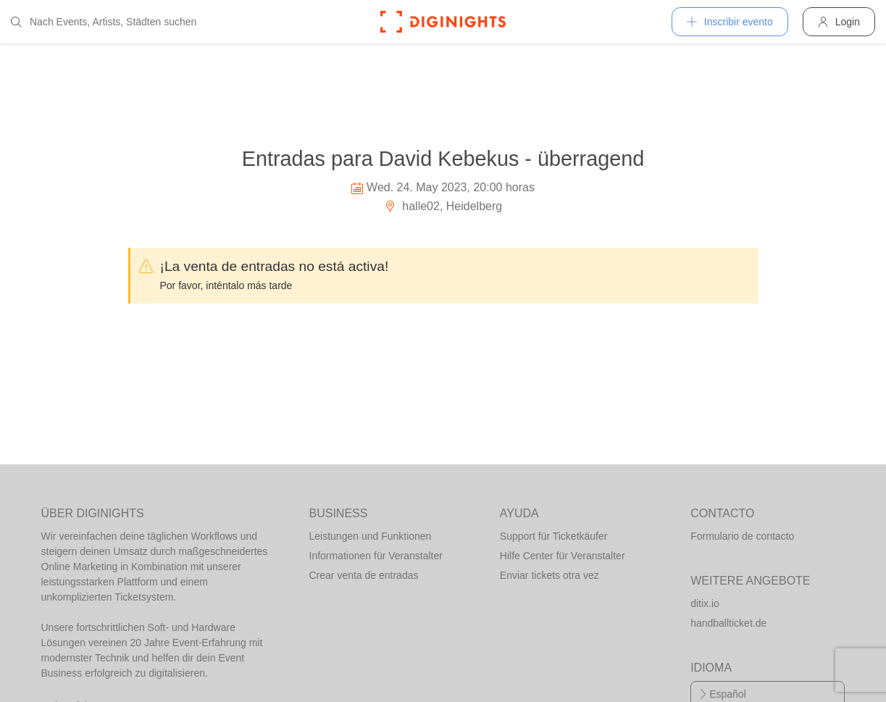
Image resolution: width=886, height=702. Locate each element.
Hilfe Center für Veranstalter (562, 555)
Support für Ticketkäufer (554, 536)
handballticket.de (728, 623)
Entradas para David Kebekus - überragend (443, 158)
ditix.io (704, 603)
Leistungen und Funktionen (370, 536)
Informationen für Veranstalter (376, 555)
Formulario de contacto (742, 536)
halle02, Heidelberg (443, 206)
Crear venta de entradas (364, 575)
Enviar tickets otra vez (549, 575)
